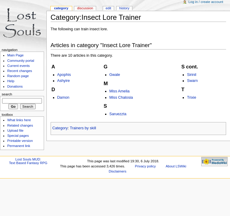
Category (60, 128)
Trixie (191, 97)
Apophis (64, 75)
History (124, 8)
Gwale (114, 75)
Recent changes (19, 71)
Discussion (85, 8)
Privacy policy (145, 166)
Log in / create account (205, 2)
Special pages (18, 135)
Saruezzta (117, 114)
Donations (15, 86)
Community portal (20, 60)
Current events (18, 66)
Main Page (15, 55)
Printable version (20, 140)
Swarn (192, 81)
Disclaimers (117, 171)
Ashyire (63, 81)
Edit (108, 8)
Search (7, 94)
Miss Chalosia (121, 97)
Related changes (20, 125)
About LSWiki (176, 166)
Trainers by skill (83, 128)
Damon (63, 97)
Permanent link (18, 146)
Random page (18, 76)
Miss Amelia (119, 91)
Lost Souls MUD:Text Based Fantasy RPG (28, 161)
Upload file (15, 130)
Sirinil (191, 75)
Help (10, 81)
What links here (19, 120)
